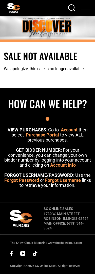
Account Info (63, 165)
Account (69, 129)
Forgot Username (63, 180)
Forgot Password (21, 180)
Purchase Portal (42, 135)
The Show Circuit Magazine (46, 243)
